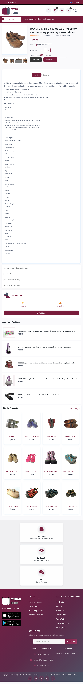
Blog (75, 677)
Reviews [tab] (46, 75)
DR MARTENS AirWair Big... (12, 506)
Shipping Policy (62, 630)
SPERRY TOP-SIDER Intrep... (12, 471)
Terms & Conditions (53, 677)
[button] (11, 618)
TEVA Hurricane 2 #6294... (71, 506)
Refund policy (62, 617)
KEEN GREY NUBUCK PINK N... (51, 471)
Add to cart (50, 59)
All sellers (38, 19)
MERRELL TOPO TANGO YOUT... (70, 436)
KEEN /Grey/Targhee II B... (70, 471)
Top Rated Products (37, 617)
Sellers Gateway (49, 19)
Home (26, 19)
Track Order (61, 613)
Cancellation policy (63, 626)
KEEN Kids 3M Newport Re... (32, 506)
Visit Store (41, 313)
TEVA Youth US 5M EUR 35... (31, 471)
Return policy (61, 621)
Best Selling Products (37, 613)
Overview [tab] (36, 75)
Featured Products (36, 604)
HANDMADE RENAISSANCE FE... (51, 436)
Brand (31, 19)
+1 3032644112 (9, 2)
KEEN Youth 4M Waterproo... (51, 506)
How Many (75, 409)
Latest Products (35, 609)
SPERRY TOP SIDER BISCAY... (32, 436)
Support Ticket (41, 668)
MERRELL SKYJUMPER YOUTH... (12, 436)
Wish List (60, 609)
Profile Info (61, 604)
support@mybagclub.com (41, 662)
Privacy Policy (67, 677)
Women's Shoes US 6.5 (44, 45)
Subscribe (69, 644)
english (74, 2)
